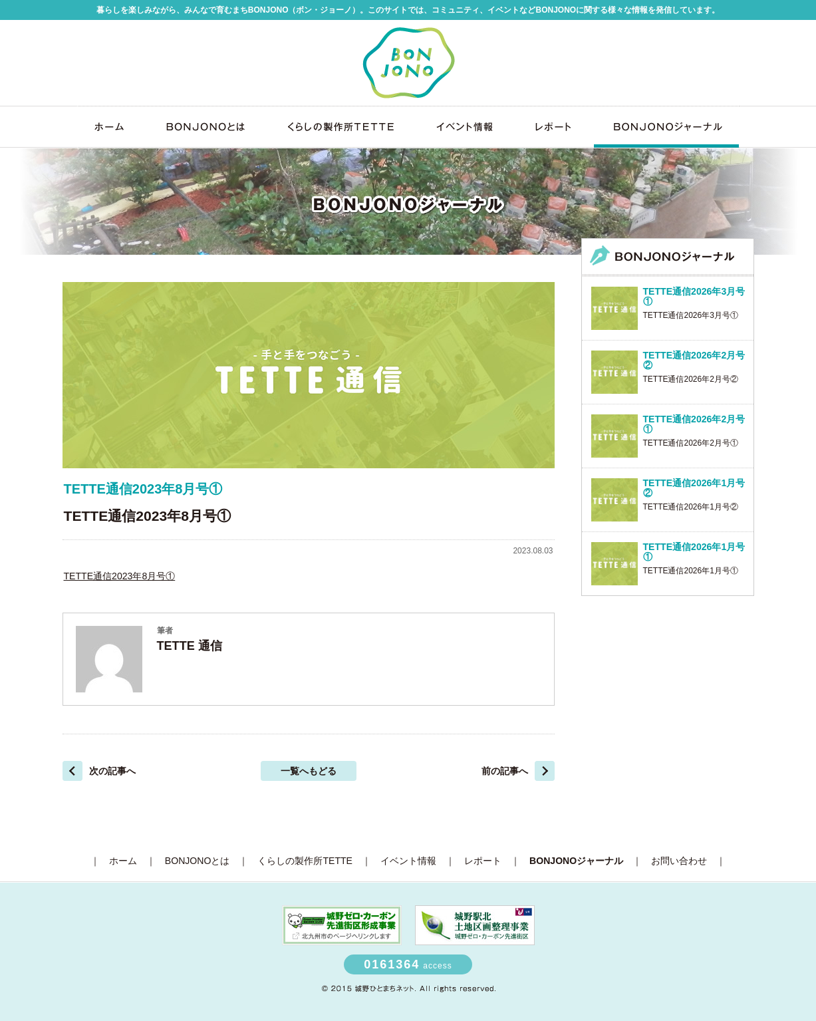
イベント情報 (463, 127)
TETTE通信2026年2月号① (690, 443)
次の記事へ (112, 771)
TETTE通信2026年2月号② (690, 379)
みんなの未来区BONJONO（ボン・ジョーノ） (408, 62)
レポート (553, 127)
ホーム (110, 127)
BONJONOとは (203, 127)
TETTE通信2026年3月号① (690, 315)
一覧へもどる (309, 771)
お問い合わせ (679, 860)
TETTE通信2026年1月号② (690, 506)
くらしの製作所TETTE (338, 127)
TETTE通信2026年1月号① (690, 570)
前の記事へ (504, 771)
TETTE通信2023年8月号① (120, 576)
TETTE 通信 (189, 646)
